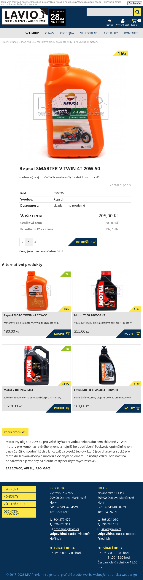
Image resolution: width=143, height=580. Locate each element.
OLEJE (31, 41)
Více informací (31, 4)
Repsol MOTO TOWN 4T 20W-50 (25, 315)
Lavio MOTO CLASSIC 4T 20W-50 (96, 390)
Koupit (62, 333)
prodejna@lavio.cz (66, 529)
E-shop (22, 41)
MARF (29, 575)
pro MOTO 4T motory (86, 41)
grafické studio (71, 575)
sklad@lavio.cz (111, 529)
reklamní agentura (47, 575)
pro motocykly (64, 41)
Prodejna (11, 489)
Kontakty (11, 497)
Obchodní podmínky (11, 512)
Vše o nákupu (14, 504)
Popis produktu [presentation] (15, 432)
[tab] (15, 432)
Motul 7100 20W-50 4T (89, 315)
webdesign (129, 575)
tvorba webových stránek (101, 575)
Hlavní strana (9, 41)
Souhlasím (135, 3)
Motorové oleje (45, 41)
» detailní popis (120, 185)
